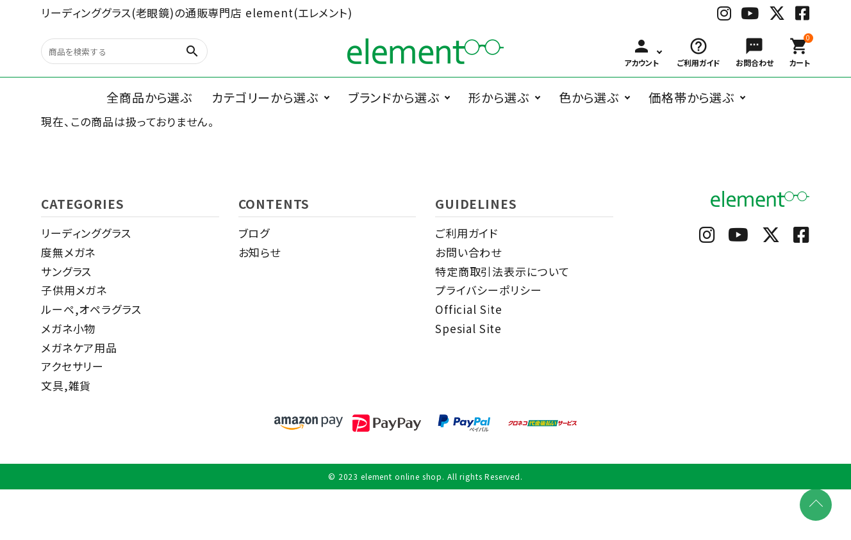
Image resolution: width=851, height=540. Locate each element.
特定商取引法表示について (502, 271)
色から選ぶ (589, 97)
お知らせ (259, 252)
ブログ (254, 233)
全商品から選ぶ (149, 97)
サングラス (66, 271)
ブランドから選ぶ (394, 97)
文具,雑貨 (66, 385)
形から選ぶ (498, 97)
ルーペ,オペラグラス (91, 309)
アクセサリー (72, 366)
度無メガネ (68, 252)
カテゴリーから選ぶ (264, 97)
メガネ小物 (68, 328)
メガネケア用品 (79, 348)
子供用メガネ (74, 290)
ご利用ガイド (466, 233)
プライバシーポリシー (488, 290)
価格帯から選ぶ (691, 97)
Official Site (468, 309)
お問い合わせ (468, 252)
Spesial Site (468, 328)
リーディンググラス (86, 233)
